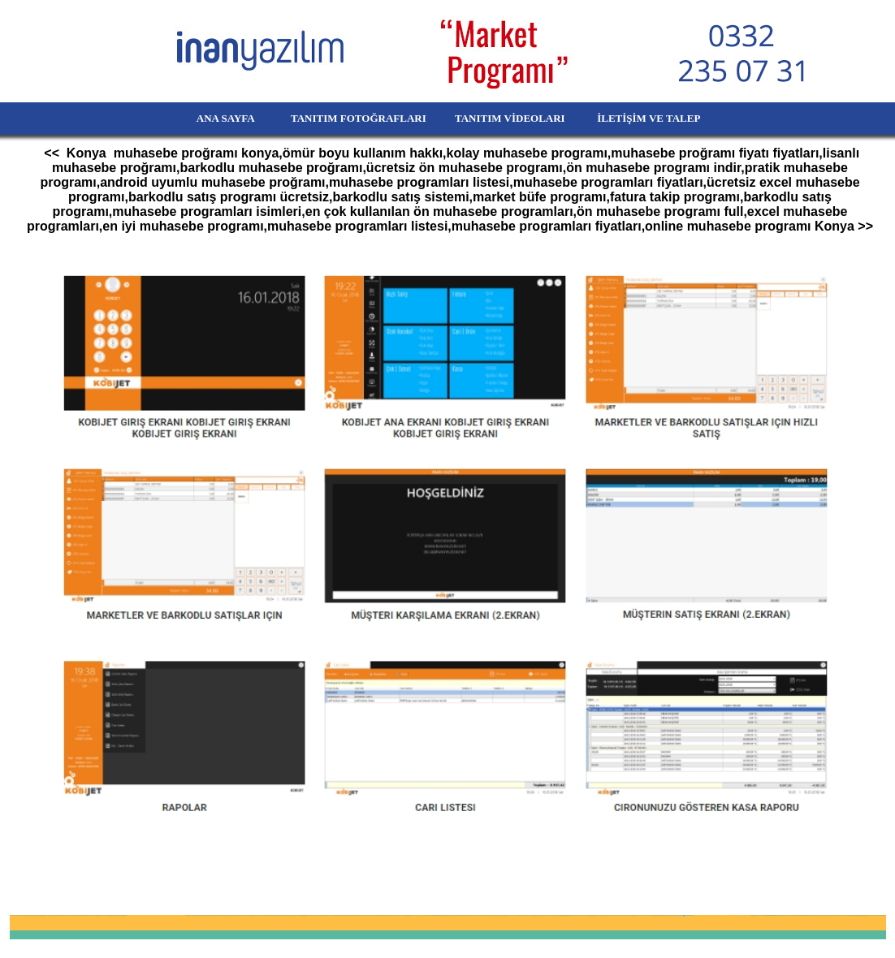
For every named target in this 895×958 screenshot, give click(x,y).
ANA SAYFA (198, 118)
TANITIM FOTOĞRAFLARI (349, 118)
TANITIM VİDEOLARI (511, 118)
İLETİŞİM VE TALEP (672, 118)
